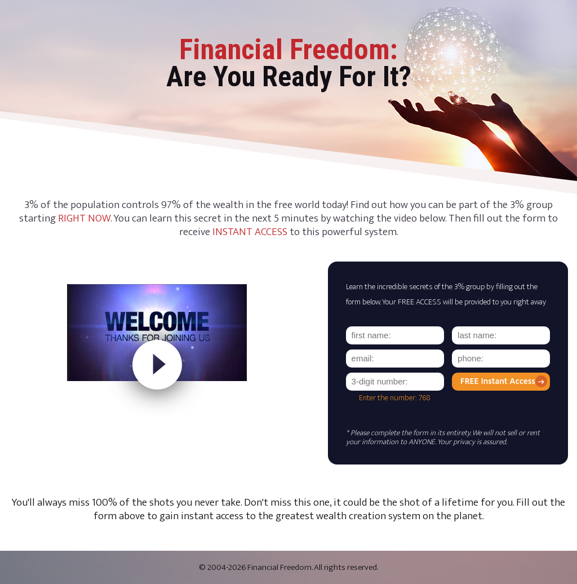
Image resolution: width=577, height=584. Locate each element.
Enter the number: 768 (394, 398)
